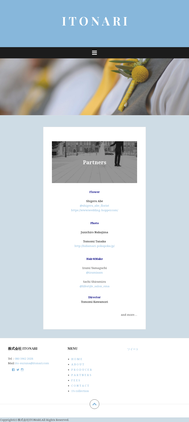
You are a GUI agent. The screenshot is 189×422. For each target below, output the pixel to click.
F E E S (75, 380)
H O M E (76, 359)
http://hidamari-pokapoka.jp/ (95, 246)
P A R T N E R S (81, 375)
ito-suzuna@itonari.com (32, 363)
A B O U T (77, 364)
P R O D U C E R (81, 369)
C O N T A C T (80, 385)
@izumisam (94, 272)
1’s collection (80, 391)
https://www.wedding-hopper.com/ (94, 210)
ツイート (133, 349)
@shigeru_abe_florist (94, 205)
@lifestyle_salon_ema (95, 286)
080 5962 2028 (24, 358)
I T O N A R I (94, 21)
